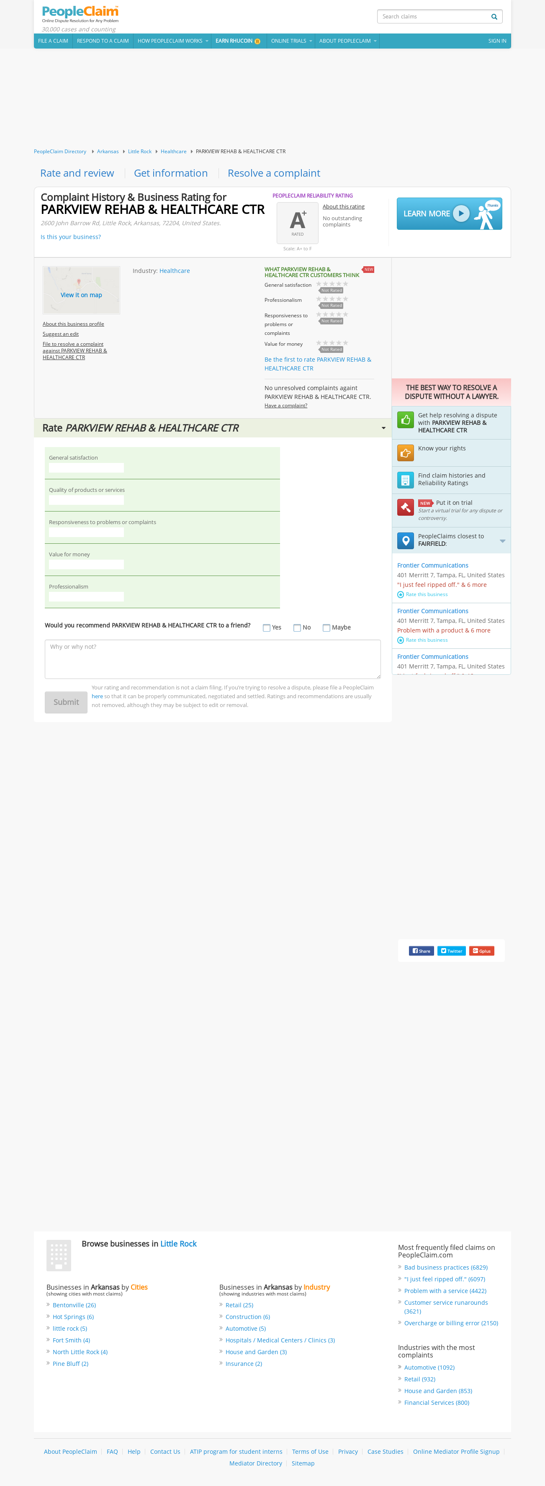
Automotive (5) (246, 1329)
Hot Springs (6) (73, 1317)
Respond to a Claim (103, 41)
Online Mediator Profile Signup (456, 1452)
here (97, 697)
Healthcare (174, 152)
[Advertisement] (272, 99)
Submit (66, 703)
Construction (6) (248, 1317)
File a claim (53, 41)
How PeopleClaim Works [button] (170, 41)
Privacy (348, 1452)
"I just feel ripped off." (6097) (444, 1280)
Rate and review (77, 174)
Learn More (452, 215)
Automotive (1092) (429, 1368)
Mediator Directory (255, 1464)
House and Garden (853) (438, 1392)
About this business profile (73, 324)
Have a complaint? (286, 405)
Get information (171, 174)
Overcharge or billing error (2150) (451, 1324)
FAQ (112, 1452)
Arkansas (108, 152)
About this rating (344, 207)
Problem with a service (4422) (445, 1292)
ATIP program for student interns (236, 1452)
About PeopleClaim (70, 1452)
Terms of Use (310, 1452)
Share (421, 952)
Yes (276, 628)
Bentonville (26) (74, 1305)
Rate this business (422, 595)
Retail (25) (239, 1305)
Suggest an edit (61, 334)
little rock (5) (70, 1329)
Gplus (482, 952)
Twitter (451, 952)
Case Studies (386, 1452)
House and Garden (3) (256, 1352)
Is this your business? (71, 238)
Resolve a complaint (274, 174)
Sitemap (303, 1464)
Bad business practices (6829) (446, 1268)
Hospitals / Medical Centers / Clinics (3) (280, 1341)
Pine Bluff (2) (70, 1364)
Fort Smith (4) (71, 1341)
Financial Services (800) (436, 1403)
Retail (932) (419, 1380)
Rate (214, 428)
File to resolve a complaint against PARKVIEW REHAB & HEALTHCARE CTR (75, 351)
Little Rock (140, 152)
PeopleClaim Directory (60, 152)
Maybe (341, 628)
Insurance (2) (244, 1364)
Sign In (497, 41)
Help (134, 1452)
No (307, 628)
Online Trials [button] (288, 41)
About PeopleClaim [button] (345, 41)
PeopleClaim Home (82, 14)
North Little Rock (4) (80, 1352)
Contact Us (165, 1452)
